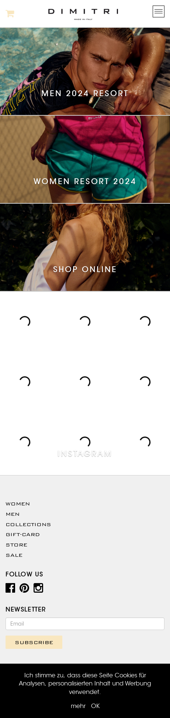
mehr (78, 706)
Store (16, 545)
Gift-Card (23, 534)
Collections (28, 524)
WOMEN (18, 504)
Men (13, 514)
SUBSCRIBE (34, 642)
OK (95, 706)
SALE (14, 555)
